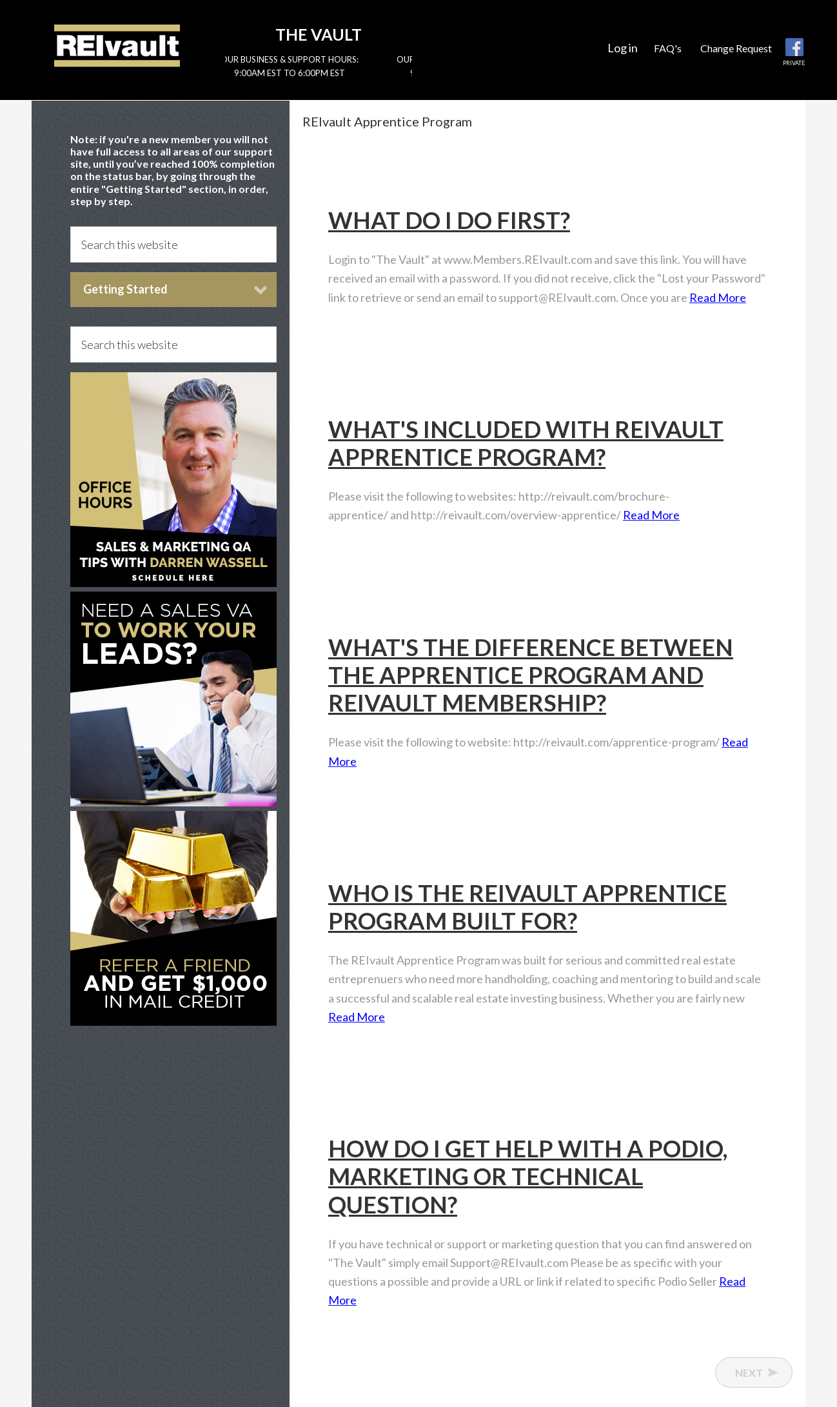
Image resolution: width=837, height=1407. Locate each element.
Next (749, 1372)
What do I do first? (449, 220)
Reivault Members (117, 45)
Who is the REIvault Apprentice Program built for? (527, 907)
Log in (622, 48)
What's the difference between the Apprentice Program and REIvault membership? (530, 675)
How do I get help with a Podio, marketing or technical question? (527, 1176)
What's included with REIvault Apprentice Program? (526, 443)
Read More (717, 297)
